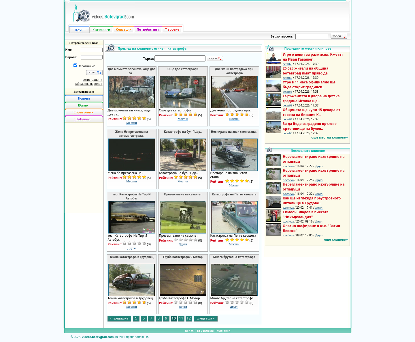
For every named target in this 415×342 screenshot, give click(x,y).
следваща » (205, 318)
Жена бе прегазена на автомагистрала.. (131, 134)
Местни (131, 122)
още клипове (335, 239)
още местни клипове (328, 137)
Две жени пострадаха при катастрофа (234, 71)
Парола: (71, 57)
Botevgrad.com (83, 91)
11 (181, 318)
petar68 (287, 64)
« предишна (119, 318)
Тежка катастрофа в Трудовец (132, 257)
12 (188, 318)
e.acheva (288, 166)
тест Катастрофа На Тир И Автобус (131, 196)
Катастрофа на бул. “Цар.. (183, 132)
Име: (69, 50)
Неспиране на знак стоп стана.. (234, 132)
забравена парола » (88, 84)
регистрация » (92, 80)
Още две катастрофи (182, 69)
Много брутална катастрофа (234, 257)
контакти (224, 330)
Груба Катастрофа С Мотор (183, 257)
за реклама (205, 330)
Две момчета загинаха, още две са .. (131, 71)
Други (131, 248)
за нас (188, 330)
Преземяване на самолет (182, 194)
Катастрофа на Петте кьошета (234, 194)
